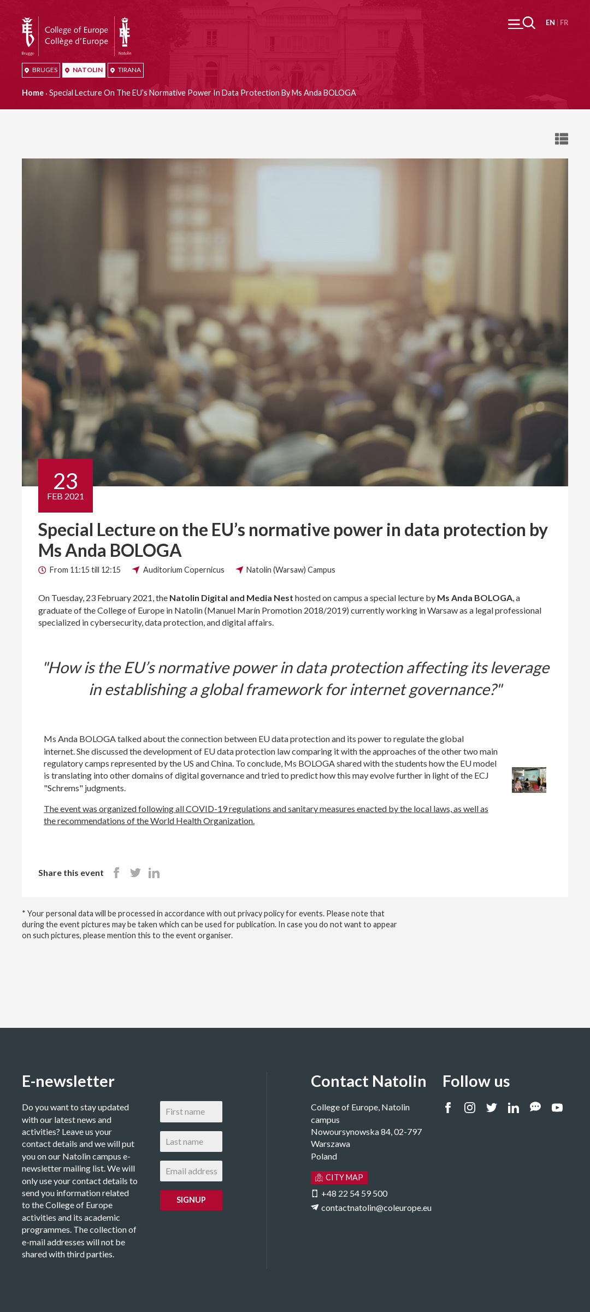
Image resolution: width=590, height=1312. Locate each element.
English (550, 22)
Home (33, 92)
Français (564, 22)
